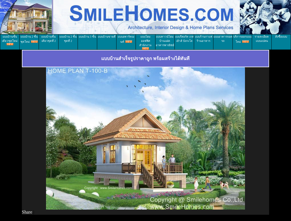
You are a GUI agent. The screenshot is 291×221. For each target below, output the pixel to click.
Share (27, 212)
